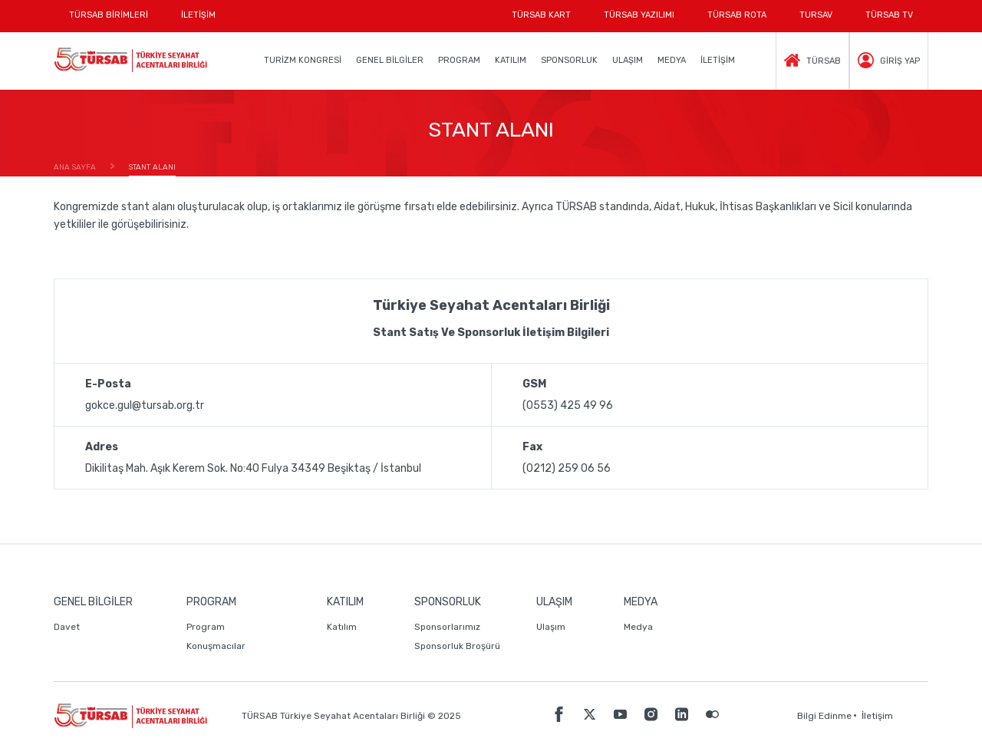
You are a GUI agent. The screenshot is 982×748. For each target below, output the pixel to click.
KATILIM (510, 60)
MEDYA (671, 60)
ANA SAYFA (75, 167)
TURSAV (815, 15)
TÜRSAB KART (541, 15)
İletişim (877, 715)
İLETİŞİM (198, 21)
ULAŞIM (627, 60)
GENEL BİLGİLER (389, 60)
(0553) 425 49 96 (567, 405)
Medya (638, 626)
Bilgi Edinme (824, 715)
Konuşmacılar (216, 646)
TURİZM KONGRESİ (302, 60)
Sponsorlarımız (447, 626)
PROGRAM (459, 60)
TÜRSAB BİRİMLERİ (116, 21)
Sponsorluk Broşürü (457, 646)
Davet (67, 626)
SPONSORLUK (569, 60)
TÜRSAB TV (889, 15)
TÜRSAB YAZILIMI (639, 15)
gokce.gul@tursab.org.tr (144, 405)
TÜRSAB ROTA (736, 15)
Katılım (342, 626)
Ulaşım (550, 626)
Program (205, 626)
